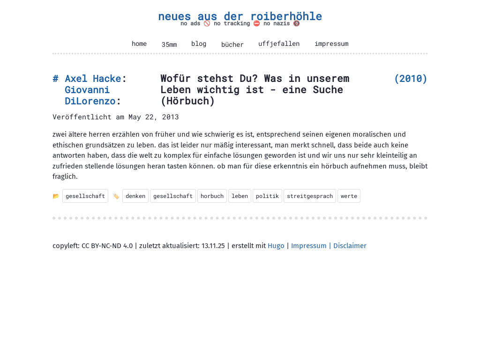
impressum (331, 43)
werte (349, 195)
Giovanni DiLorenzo (90, 95)
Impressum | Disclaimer (329, 246)
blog (198, 43)
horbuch (212, 195)
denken (135, 195)
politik (267, 195)
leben (240, 195)
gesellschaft (85, 195)
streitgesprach (310, 195)
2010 (410, 78)
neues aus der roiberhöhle (240, 16)
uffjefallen (279, 43)
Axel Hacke (93, 78)
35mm (169, 44)
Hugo (276, 246)
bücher (232, 44)
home (139, 43)
